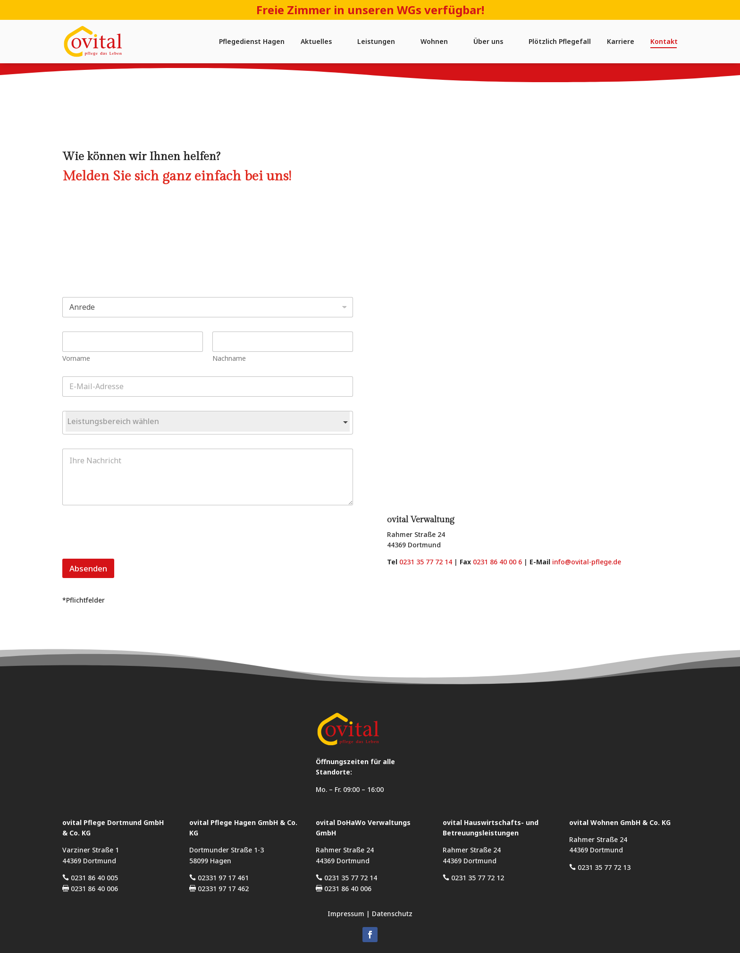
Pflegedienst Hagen (252, 41)
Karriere (620, 41)
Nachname (202, 358)
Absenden (61, 568)
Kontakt (664, 41)
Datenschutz (392, 913)
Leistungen (376, 41)
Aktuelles (316, 41)
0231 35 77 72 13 (600, 867)
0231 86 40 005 (90, 877)
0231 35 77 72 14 (425, 561)
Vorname (49, 358)
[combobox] (180, 422)
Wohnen (434, 41)
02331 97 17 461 (219, 877)
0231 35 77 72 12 (473, 877)
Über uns (488, 41)
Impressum (346, 913)
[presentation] (107, 552)
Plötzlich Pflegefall (560, 41)
